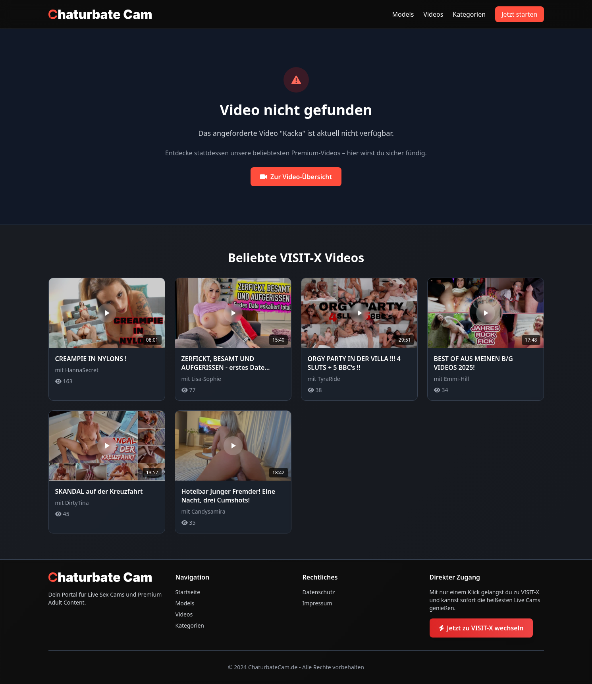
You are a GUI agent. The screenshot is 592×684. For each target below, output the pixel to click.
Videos (433, 14)
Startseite (188, 592)
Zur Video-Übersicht (296, 176)
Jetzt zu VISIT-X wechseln (481, 628)
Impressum (317, 603)
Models (403, 14)
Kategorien (469, 14)
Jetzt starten (519, 14)
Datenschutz (319, 592)
